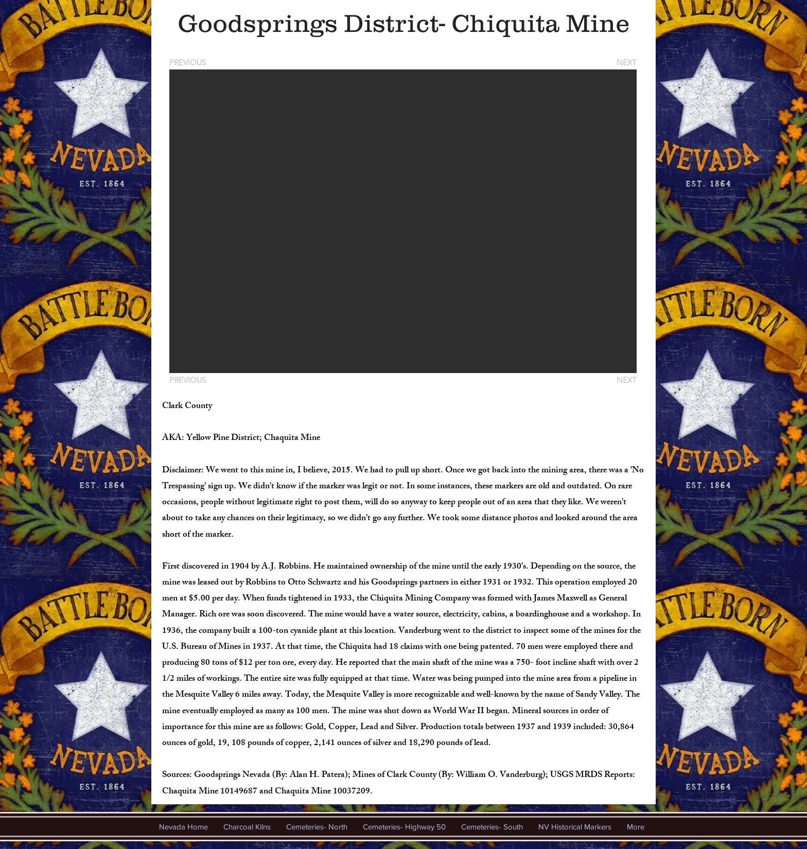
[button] (403, 221)
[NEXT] (626, 62)
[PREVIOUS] (189, 62)
